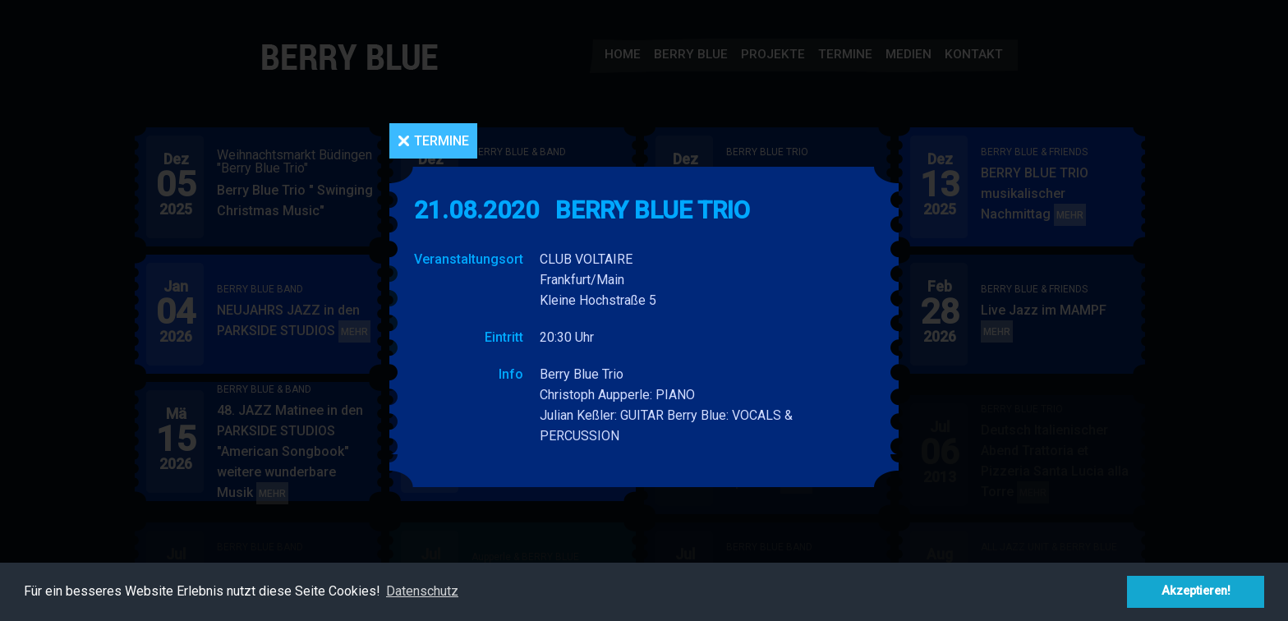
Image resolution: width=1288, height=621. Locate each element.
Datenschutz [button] (422, 591)
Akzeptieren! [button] (1196, 591)
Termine (441, 141)
